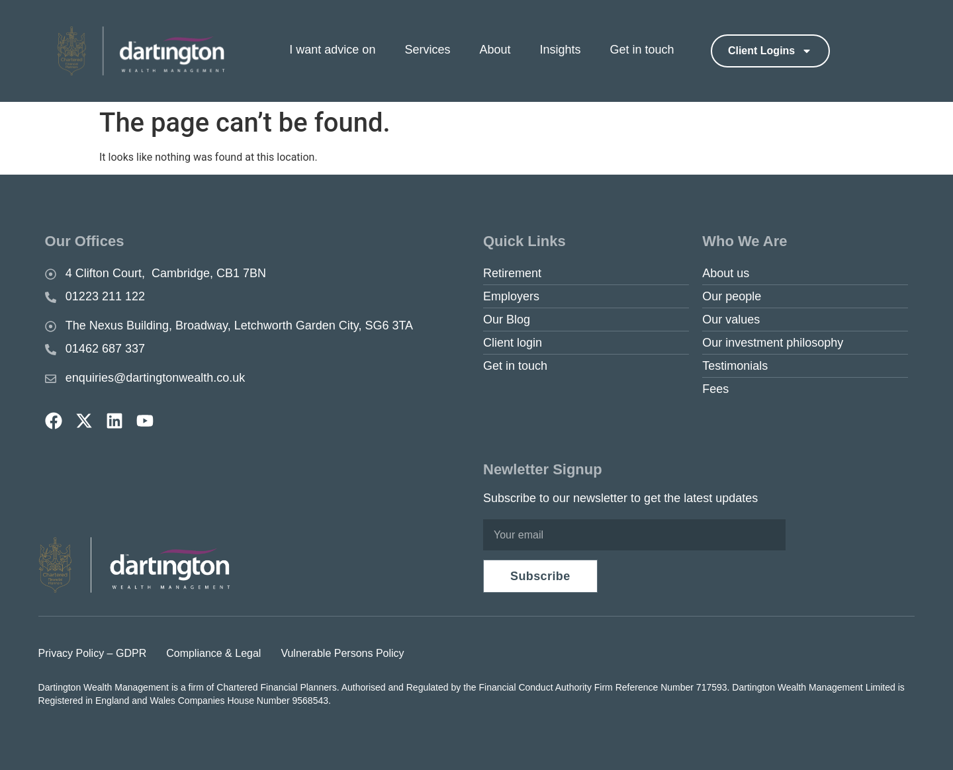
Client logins (770, 51)
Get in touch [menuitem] (642, 49)
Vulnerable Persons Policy (342, 653)
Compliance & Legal (213, 653)
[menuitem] (343, 50)
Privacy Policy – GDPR (92, 653)
